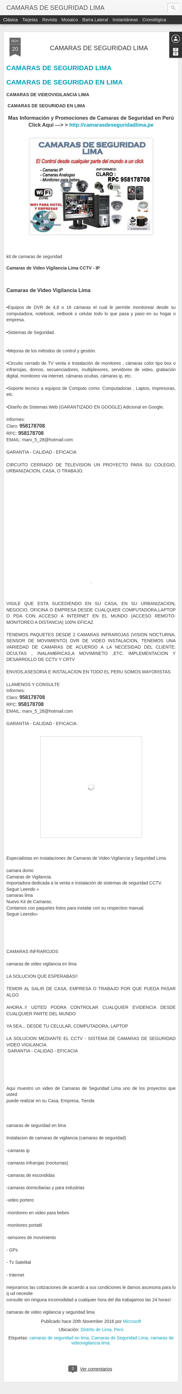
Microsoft (132, 1321)
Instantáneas (125, 19)
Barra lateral (95, 19)
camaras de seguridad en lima (59, 1337)
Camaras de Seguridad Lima (119, 1337)
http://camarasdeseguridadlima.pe (111, 125)
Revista (49, 19)
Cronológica (154, 19)
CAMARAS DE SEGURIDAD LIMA (99, 47)
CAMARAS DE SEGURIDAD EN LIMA (64, 82)
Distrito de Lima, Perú (102, 1329)
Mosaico (69, 19)
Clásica (10, 19)
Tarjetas (30, 19)
